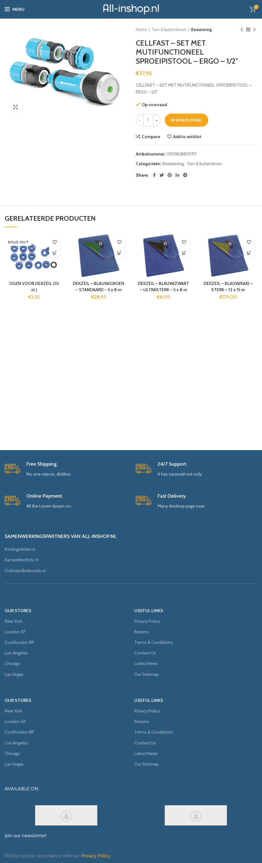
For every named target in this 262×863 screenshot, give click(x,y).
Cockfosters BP (19, 642)
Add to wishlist (187, 136)
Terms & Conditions (153, 642)
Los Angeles (16, 653)
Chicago (12, 663)
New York (13, 621)
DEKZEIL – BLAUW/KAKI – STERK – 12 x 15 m (228, 286)
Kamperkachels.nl (21, 560)
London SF (15, 632)
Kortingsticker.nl (20, 549)
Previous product (242, 29)
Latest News (146, 663)
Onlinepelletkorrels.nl (25, 570)
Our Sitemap (146, 674)
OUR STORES (18, 610)
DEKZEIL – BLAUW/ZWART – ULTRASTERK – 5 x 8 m (163, 286)
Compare (151, 136)
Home (141, 29)
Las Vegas (14, 674)
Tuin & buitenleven (169, 29)
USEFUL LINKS (148, 610)
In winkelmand (186, 120)
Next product (254, 29)
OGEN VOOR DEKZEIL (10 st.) (34, 286)
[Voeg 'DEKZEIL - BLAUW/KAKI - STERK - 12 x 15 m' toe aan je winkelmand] (248, 253)
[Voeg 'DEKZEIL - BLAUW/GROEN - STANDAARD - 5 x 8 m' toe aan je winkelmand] (119, 253)
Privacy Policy (147, 621)
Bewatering (201, 29)
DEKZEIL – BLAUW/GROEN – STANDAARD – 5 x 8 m (98, 286)
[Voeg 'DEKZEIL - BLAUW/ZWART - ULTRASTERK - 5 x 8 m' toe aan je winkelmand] (184, 253)
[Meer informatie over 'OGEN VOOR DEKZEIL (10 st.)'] (54, 253)
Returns (141, 632)
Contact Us (145, 653)
